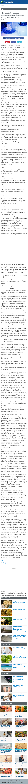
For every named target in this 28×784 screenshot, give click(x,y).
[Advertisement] (12, 251)
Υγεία (6, 5)
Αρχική (2, 5)
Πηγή (2, 560)
